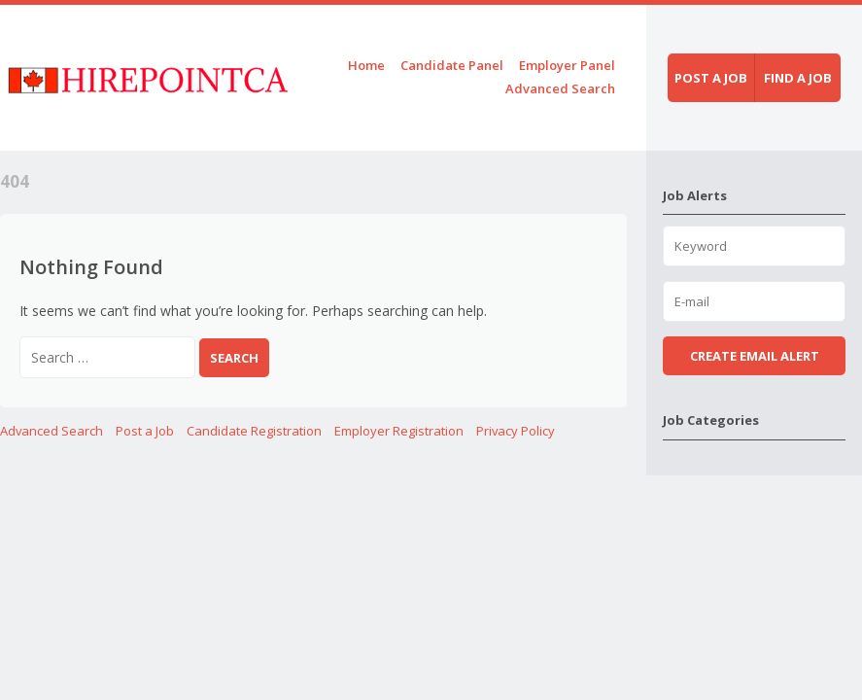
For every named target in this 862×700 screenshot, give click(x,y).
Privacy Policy (515, 430)
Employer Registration (399, 430)
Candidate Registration (254, 430)
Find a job (798, 78)
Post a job (710, 78)
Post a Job (145, 430)
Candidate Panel (451, 65)
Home (366, 65)
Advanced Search (560, 88)
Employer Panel (567, 65)
